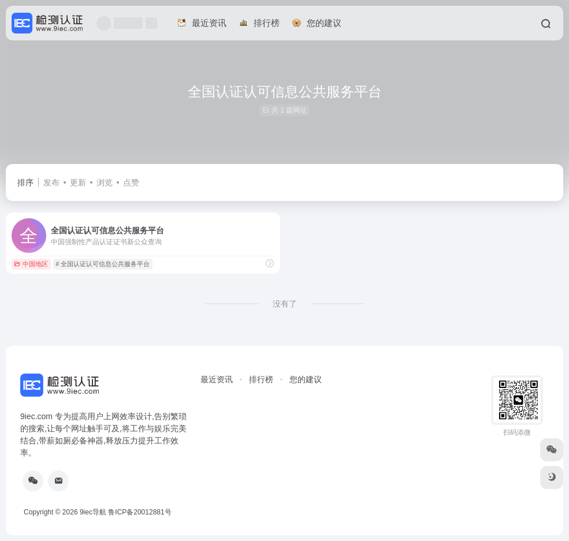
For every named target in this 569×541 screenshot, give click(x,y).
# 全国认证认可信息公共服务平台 (102, 263)
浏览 (104, 182)
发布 (51, 182)
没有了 (285, 303)
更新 (78, 182)
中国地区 (31, 263)
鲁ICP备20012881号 (139, 512)
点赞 (131, 182)
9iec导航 (93, 512)
